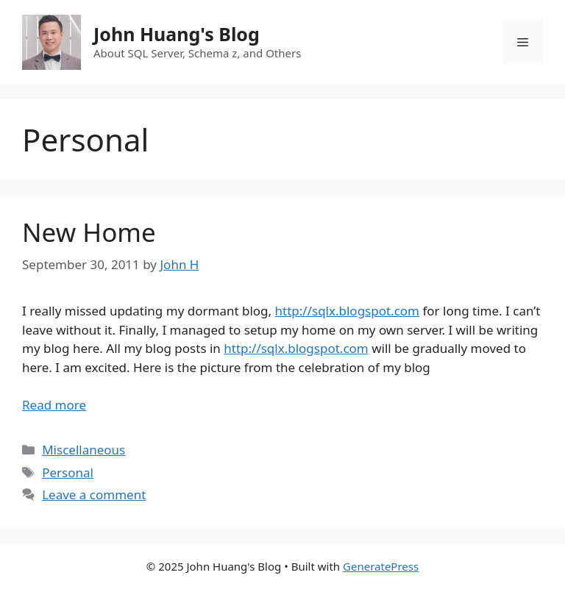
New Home (89, 232)
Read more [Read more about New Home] (54, 404)
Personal (67, 472)
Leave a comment (94, 494)
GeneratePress (381, 566)
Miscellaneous (83, 449)
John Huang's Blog (176, 33)
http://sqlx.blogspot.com (347, 310)
